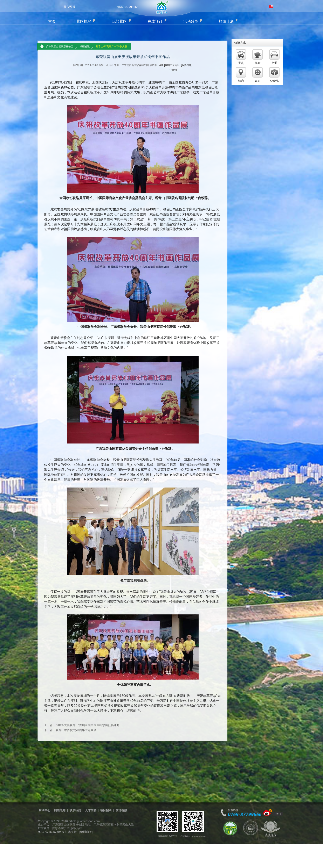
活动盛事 (190, 21)
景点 (241, 63)
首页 (52, 21)
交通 (274, 63)
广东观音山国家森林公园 (59, 46)
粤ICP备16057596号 (51, 832)
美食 (258, 63)
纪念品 (274, 80)
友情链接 (121, 810)
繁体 (271, 6)
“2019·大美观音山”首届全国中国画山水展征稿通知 (87, 725)
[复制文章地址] (172, 65)
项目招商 (106, 810)
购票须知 (60, 810)
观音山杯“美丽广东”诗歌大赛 (111, 46)
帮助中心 (44, 810)
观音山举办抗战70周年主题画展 (76, 730)
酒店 (241, 80)
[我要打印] (186, 65)
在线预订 (155, 21)
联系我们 (75, 810)
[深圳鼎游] (86, 832)
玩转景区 (119, 21)
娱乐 (258, 80)
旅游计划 (226, 21)
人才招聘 (90, 810)
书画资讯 (85, 46)
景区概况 (83, 21)
